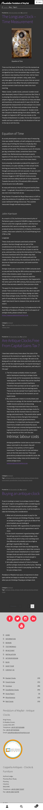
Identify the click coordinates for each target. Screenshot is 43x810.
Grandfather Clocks (12, 690)
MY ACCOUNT (10, 650)
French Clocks (10, 682)
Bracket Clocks (11, 678)
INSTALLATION (11, 654)
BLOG (7, 662)
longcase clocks (27, 480)
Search (21, 806)
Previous (13, 606)
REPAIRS (8, 643)
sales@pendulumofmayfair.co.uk (19, 733)
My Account (7, 806)
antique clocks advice (22, 478)
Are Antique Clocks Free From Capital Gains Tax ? (21, 343)
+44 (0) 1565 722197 (17, 789)
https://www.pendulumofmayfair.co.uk (15, 315)
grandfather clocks (16, 480)
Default (10, 323)
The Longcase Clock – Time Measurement (19, 19)
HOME (8, 635)
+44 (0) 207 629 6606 (17, 727)
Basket (33, 805)
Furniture (9, 686)
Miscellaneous (10, 697)
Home (5, 7)
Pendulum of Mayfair (20, 3)
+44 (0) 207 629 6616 (12, 730)
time (8, 327)
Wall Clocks (9, 701)
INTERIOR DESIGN (12, 658)
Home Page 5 (10, 694)
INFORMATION (11, 639)
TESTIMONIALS (11, 647)
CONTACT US (10, 670)
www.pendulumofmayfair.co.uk (17, 463)
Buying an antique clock (21, 493)
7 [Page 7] (28, 606)
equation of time (20, 325)
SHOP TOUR (10, 666)
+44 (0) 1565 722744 (12, 792)
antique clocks (9, 325)
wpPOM (25, 13)
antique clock (9, 590)
